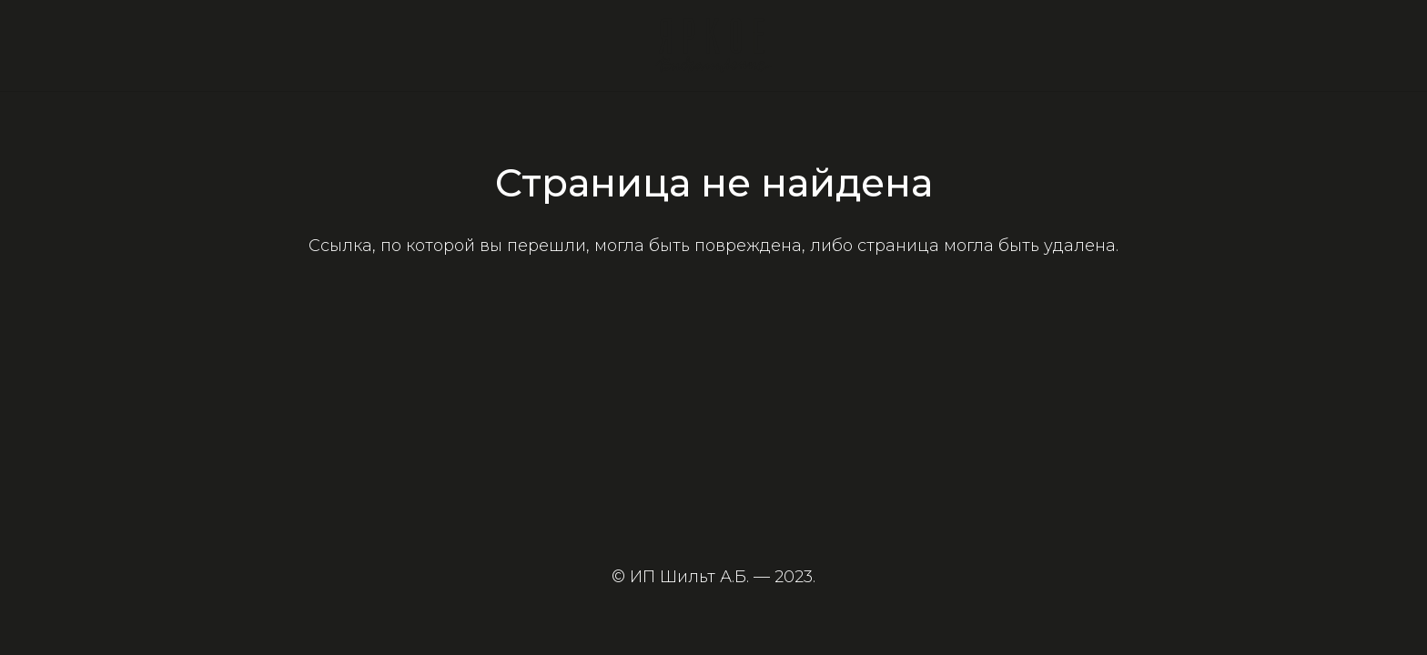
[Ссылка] (714, 45)
